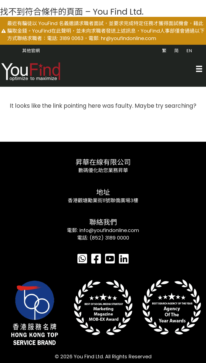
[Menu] (199, 69)
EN (189, 51)
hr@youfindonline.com (128, 38)
